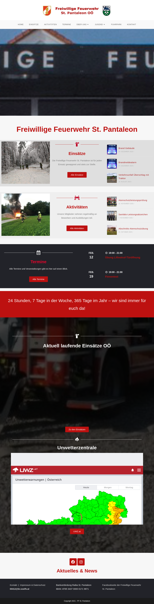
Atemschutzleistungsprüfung (133, 200)
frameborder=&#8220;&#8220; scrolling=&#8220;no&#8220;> (77, 387)
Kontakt (13, 585)
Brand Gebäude (126, 148)
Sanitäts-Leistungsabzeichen (133, 214)
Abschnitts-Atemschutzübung (133, 229)
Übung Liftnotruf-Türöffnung (122, 257)
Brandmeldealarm (127, 162)
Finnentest (111, 276)
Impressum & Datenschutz (32, 585)
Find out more (112, 263)
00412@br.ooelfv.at (19, 589)
